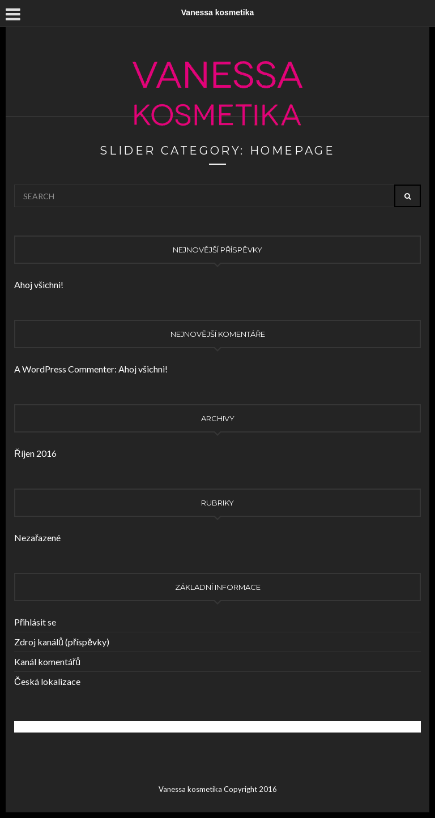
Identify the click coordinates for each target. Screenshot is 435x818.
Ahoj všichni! (38, 284)
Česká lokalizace (47, 681)
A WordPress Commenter (64, 368)
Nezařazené (37, 537)
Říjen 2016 (35, 453)
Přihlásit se (35, 621)
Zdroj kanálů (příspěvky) (61, 641)
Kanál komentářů (47, 661)
